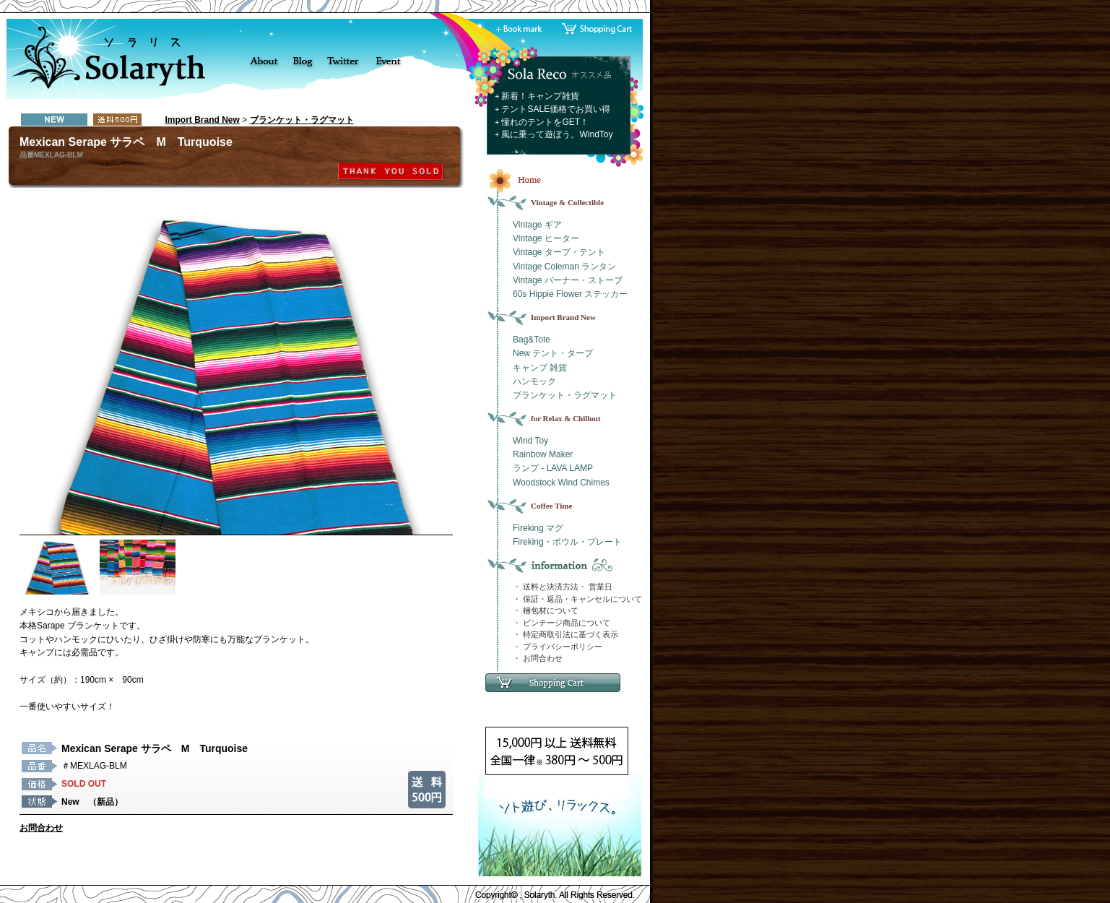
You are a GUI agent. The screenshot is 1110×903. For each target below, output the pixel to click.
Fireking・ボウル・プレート (567, 542)
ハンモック (534, 381)
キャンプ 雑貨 (540, 368)
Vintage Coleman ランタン (564, 267)
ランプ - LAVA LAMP (553, 468)
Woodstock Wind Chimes (561, 483)
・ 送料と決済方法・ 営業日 (562, 586)
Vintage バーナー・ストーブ (568, 280)
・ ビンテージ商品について (561, 622)
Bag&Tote (531, 339)
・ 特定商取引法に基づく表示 (565, 634)
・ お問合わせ (538, 658)
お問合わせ (41, 828)
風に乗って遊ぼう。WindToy (556, 134)
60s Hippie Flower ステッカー (570, 294)
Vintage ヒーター (546, 238)
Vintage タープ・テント (559, 252)
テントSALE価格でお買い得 (555, 109)
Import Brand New (202, 120)
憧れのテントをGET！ (545, 122)
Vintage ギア (537, 225)
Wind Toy (530, 441)
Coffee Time (551, 505)
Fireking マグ (538, 528)
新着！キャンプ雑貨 (540, 96)
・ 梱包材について (545, 610)
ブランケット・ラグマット (302, 120)
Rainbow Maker (543, 454)
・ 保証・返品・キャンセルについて (577, 599)
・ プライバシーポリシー (557, 646)
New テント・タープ (553, 353)
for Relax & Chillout (566, 418)
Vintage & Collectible (567, 202)
